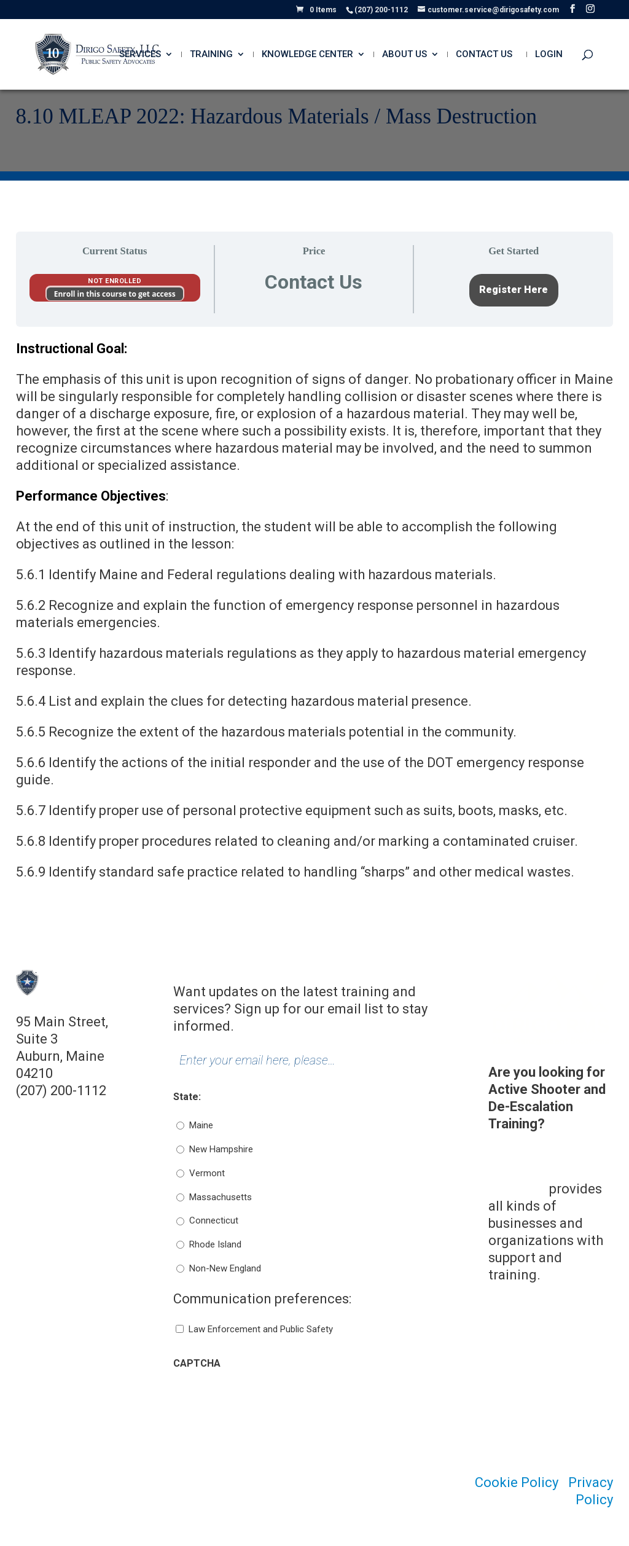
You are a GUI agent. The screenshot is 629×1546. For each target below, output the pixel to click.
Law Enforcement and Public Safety (261, 1329)
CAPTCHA (197, 1363)
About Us (404, 55)
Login (549, 55)
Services (140, 55)
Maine (201, 1125)
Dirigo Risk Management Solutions (529, 1172)
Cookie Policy (516, 1482)
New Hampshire (221, 1149)
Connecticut (213, 1220)
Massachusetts (220, 1197)
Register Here (513, 289)
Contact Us (484, 55)
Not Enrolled (114, 281)
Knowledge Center (307, 55)
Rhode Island (215, 1244)
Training (211, 55)
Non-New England (225, 1268)
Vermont (207, 1173)
